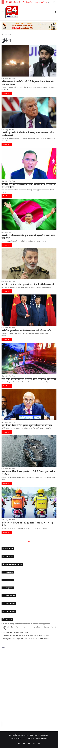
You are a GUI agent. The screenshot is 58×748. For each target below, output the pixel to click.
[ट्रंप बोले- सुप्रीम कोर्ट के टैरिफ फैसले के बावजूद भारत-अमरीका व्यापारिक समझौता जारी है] (29, 112)
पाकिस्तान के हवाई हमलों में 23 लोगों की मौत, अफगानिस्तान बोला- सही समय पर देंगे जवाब (26, 635)
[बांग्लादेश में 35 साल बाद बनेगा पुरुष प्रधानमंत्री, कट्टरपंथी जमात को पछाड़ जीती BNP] (29, 214)
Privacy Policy (22, 738)
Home (4, 34)
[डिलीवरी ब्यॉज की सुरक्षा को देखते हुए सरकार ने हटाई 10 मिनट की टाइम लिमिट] (29, 502)
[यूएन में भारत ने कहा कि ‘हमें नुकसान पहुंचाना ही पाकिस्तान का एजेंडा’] (29, 404)
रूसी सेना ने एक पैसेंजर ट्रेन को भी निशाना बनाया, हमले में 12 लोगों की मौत (29, 379)
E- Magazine (13, 738)
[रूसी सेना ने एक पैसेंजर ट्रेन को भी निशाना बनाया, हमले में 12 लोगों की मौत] (29, 358)
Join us (38, 738)
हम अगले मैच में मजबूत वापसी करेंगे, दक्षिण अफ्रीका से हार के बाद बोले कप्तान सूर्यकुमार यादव (26, 624)
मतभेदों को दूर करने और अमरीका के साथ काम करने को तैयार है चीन (26, 330)
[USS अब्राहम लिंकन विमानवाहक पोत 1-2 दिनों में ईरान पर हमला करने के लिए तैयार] (29, 451)
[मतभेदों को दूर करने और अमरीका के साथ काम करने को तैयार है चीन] (29, 310)
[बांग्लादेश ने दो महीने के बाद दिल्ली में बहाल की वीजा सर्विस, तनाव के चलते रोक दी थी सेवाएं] (29, 163)
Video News (44, 738)
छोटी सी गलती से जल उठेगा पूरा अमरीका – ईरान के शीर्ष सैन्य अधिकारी (28, 284)
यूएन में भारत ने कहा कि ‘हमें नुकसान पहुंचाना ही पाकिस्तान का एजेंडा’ (27, 425)
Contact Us (31, 738)
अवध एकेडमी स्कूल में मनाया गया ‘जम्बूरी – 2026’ (15, 632)
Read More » (6, 93)
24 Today (5, 78)
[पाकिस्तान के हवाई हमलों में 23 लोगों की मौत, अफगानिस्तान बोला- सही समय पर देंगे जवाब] (29, 61)
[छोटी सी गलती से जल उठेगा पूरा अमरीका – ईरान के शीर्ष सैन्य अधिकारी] (29, 263)
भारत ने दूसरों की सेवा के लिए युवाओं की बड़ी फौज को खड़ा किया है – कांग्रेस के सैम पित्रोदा (26, 638)
